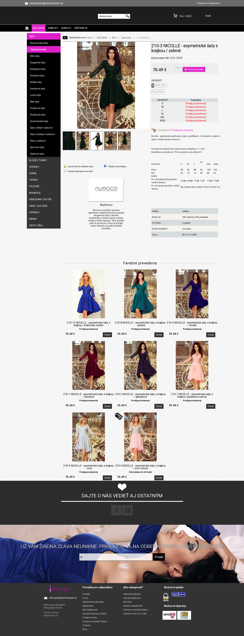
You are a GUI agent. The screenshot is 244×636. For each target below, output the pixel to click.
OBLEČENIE (38, 28)
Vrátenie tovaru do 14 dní (135, 613)
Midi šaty (34, 101)
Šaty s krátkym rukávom (42, 134)
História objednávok (132, 606)
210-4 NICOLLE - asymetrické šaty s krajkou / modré (192, 324)
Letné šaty (35, 95)
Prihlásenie (202, 3)
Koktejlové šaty (38, 69)
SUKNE (32, 173)
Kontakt (86, 594)
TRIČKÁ (33, 179)
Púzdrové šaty (37, 108)
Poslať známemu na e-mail (80, 171)
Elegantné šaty (37, 62)
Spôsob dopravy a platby (94, 613)
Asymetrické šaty (39, 43)
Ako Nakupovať (90, 609)
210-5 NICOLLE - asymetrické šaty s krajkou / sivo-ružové (140, 467)
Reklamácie (88, 606)
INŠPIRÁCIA (80, 28)
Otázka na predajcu (117, 166)
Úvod (89, 37)
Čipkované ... (127, 37)
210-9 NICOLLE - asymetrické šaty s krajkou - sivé (88, 467)
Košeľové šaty (37, 75)
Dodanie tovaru (90, 617)
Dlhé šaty (35, 56)
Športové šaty (37, 147)
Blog (85, 629)
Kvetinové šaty (37, 88)
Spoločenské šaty (39, 121)
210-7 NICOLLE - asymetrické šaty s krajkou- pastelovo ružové (192, 395)
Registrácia (214, 3)
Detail (107, 334)
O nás (85, 598)
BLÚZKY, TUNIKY (38, 160)
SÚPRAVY (34, 212)
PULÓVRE (34, 186)
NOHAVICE (35, 192)
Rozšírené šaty (37, 114)
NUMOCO (66, 28)
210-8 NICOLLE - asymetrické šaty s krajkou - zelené (140, 324)
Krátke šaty (36, 82)
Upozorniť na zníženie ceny (80, 166)
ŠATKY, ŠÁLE (36, 225)
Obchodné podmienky (93, 602)
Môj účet (127, 602)
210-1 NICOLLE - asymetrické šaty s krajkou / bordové (88, 395)
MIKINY (33, 218)
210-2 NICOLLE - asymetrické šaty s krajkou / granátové (140, 395)
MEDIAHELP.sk (50, 615)
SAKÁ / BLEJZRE (38, 205)
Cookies (86, 625)
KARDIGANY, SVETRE (40, 199)
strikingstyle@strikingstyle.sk (63, 598)
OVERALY (34, 166)
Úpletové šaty (37, 153)
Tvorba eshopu (51, 612)
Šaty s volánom (38, 140)
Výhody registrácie (132, 598)
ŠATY (32, 36)
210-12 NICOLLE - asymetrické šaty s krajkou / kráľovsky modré (88, 324)
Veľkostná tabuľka (132, 594)
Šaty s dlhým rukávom (41, 127)
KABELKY (53, 28)
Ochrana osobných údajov (95, 621)
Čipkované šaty (38, 49)
